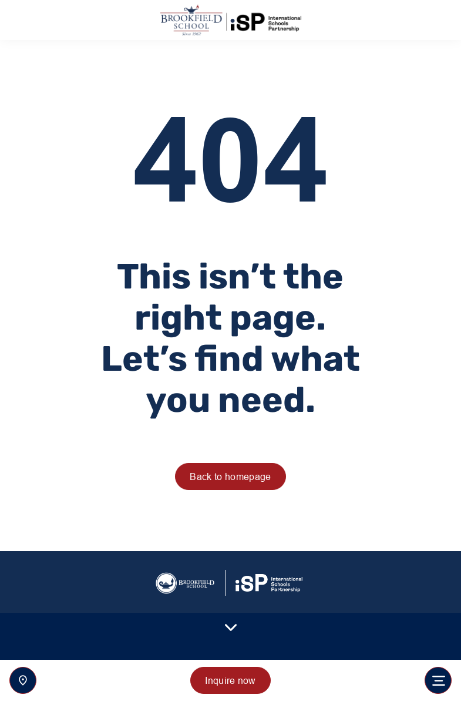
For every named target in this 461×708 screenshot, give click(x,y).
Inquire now (230, 680)
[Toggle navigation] (438, 680)
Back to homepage (230, 476)
